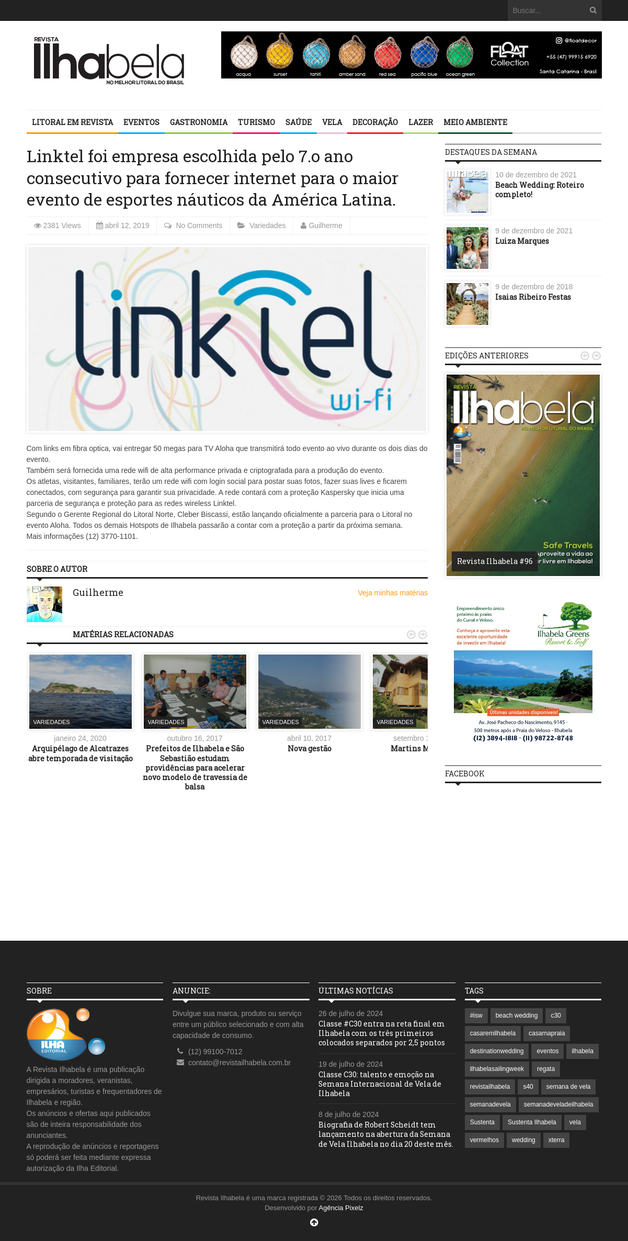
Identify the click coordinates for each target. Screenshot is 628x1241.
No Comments (199, 225)
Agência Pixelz (341, 1208)
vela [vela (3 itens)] (575, 1122)
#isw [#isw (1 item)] (476, 1015)
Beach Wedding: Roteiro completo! (539, 189)
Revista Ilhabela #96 (495, 561)
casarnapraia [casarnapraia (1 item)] (547, 1033)
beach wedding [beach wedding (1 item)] (517, 1015)
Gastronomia (198, 122)
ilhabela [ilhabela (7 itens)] (582, 1051)
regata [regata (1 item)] (546, 1069)
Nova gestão (310, 748)
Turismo (256, 122)
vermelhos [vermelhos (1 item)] (484, 1140)
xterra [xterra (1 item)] (557, 1140)
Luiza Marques (522, 241)
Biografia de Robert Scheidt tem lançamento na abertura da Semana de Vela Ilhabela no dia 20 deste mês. (385, 1134)
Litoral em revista (72, 122)
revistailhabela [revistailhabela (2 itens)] (490, 1086)
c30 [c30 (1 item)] (556, 1015)
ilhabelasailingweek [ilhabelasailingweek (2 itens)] (497, 1069)
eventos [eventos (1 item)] (547, 1051)
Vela (332, 122)
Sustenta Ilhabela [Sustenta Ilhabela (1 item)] (532, 1122)
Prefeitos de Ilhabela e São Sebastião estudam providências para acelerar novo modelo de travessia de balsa (195, 767)
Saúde (299, 122)
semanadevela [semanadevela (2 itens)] (490, 1104)
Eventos (141, 122)
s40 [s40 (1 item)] (528, 1086)
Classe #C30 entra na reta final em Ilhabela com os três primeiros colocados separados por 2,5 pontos (381, 1033)
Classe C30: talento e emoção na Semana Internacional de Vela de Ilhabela (380, 1083)
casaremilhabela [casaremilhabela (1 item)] (493, 1033)
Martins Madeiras (424, 748)
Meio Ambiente (475, 122)
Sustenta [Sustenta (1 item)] (482, 1122)
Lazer (420, 122)
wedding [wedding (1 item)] (523, 1140)
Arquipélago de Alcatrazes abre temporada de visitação (80, 753)
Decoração (375, 122)
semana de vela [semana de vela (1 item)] (568, 1086)
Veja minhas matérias (393, 593)
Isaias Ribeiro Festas (533, 297)
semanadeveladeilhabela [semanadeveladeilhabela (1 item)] (558, 1104)
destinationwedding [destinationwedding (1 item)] (497, 1051)
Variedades (268, 225)
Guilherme (327, 225)
